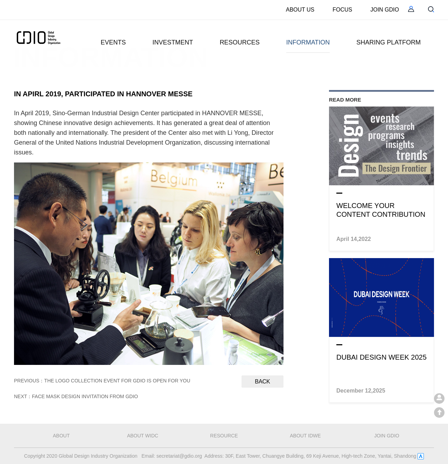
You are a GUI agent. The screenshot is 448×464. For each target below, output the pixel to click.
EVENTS (113, 42)
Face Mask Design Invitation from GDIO (85, 396)
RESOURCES (240, 42)
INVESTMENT (173, 42)
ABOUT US (300, 10)
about (61, 435)
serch (431, 9)
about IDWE (305, 435)
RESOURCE (224, 435)
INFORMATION (308, 42)
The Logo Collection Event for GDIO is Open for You (117, 380)
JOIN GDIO (384, 10)
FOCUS (342, 10)
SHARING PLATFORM (388, 42)
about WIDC (142, 435)
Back (262, 382)
